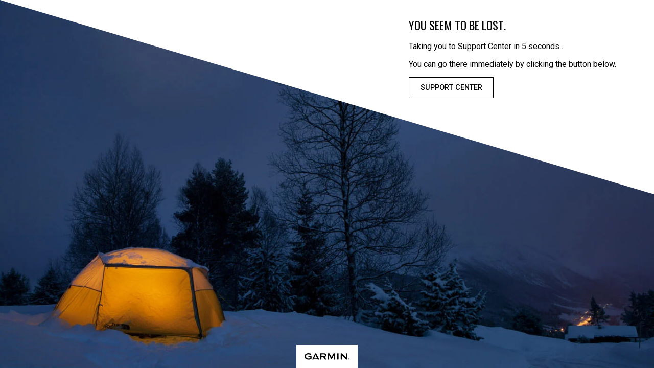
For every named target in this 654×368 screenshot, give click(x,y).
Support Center (451, 87)
